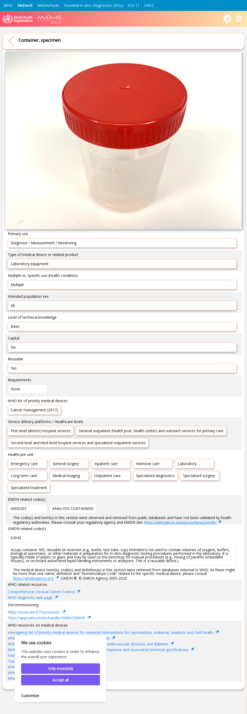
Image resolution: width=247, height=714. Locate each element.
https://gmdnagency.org (33, 578)
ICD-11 (133, 5)
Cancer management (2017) (34, 409)
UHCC (149, 5)
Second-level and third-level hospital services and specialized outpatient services (78, 442)
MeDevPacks (48, 5)
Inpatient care (105, 463)
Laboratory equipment (30, 263)
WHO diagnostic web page (31, 597)
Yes (14, 368)
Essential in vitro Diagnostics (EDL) (93, 5)
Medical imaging (66, 475)
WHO (8, 5)
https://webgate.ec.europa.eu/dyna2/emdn (180, 522)
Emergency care (24, 463)
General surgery (65, 463)
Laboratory (187, 463)
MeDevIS (25, 5)
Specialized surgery (199, 475)
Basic (15, 326)
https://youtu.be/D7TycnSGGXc (34, 612)
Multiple (17, 284)
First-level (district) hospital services (40, 430)
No (13, 347)
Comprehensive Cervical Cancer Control (42, 591)
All (13, 305)
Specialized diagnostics (155, 475)
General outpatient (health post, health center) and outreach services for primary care (151, 430)
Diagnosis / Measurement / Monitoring (44, 242)
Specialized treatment (29, 487)
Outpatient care (107, 475)
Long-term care (24, 475)
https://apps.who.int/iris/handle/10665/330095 (47, 617)
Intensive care (148, 463)
